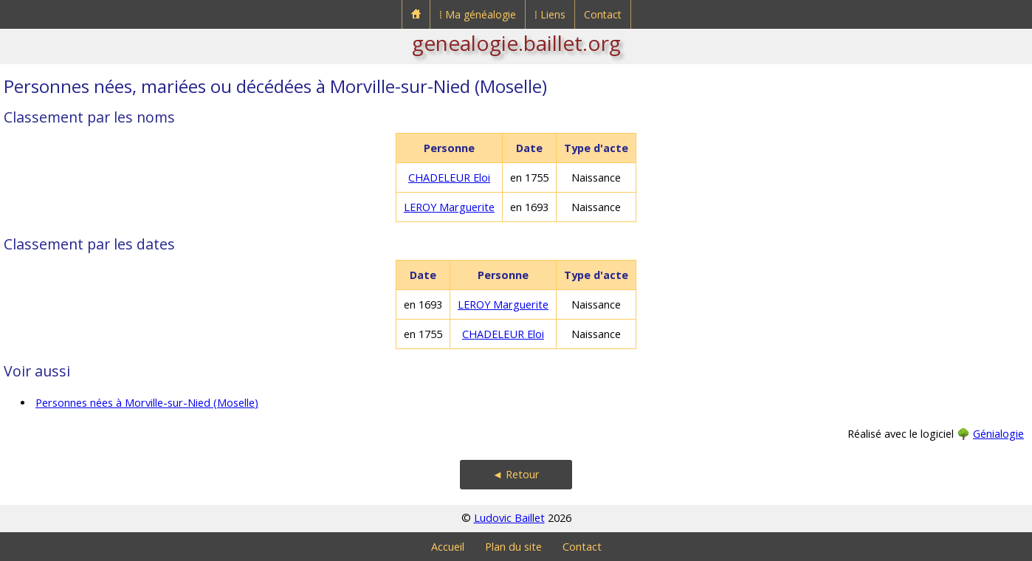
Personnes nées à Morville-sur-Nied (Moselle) (146, 403)
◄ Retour (516, 474)
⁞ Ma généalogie (477, 14)
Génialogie (998, 434)
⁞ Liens (549, 14)
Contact (603, 14)
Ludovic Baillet (509, 518)
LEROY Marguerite (449, 207)
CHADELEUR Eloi (449, 178)
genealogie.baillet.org (516, 43)
